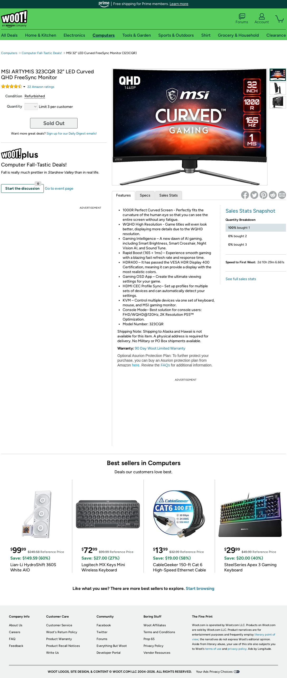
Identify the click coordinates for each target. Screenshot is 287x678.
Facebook (104, 625)
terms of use (213, 649)
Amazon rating (40, 87)
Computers (9, 53)
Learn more (179, 4)
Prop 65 (149, 639)
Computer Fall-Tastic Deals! (42, 53)
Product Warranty (59, 639)
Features (123, 195)
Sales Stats (168, 195)
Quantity (14, 106)
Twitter (102, 632)
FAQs (165, 365)
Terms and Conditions (159, 632)
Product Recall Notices (63, 646)
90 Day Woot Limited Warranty (160, 348)
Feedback (16, 646)
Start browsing (200, 588)
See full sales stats (241, 279)
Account (262, 18)
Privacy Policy (153, 646)
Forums (242, 18)
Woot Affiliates (155, 625)
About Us (15, 625)
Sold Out (54, 123)
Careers (14, 632)
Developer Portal (109, 653)
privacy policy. (237, 649)
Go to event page (59, 188)
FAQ (12, 639)
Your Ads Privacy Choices (214, 672)
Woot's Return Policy (61, 632)
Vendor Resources (157, 653)
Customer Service (59, 625)
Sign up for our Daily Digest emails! (71, 133)
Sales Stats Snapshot (250, 211)
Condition (13, 96)
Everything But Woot (112, 646)
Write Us (52, 653)
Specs (145, 195)
